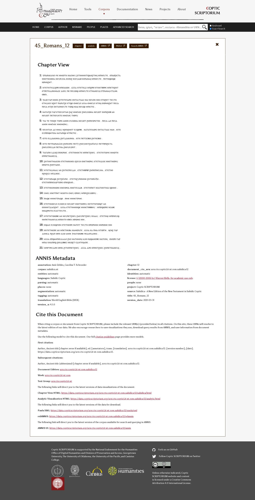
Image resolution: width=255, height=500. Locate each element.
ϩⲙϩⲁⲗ (46, 173)
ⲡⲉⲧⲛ (111, 87)
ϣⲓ (84, 106)
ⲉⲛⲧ (74, 99)
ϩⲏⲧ (116, 87)
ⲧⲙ (51, 87)
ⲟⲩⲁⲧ (56, 210)
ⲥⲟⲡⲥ (70, 143)
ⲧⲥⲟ (104, 239)
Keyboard (215, 25)
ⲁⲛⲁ (88, 78)
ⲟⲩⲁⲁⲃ (78, 78)
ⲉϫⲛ (78, 242)
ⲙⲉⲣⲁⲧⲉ (78, 230)
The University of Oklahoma (77, 456)
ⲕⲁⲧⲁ (45, 112)
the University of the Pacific (106, 456)
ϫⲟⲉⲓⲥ (57, 173)
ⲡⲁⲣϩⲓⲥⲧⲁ (116, 75)
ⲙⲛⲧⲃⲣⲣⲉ (102, 87)
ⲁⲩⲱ (63, 233)
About (182, 9)
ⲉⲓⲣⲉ (54, 230)
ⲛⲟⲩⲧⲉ (104, 75)
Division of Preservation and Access (103, 453)
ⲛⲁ (69, 75)
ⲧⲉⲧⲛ (47, 87)
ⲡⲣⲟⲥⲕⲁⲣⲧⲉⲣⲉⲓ (56, 182)
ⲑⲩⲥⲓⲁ (62, 78)
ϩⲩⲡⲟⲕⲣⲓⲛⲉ (61, 152)
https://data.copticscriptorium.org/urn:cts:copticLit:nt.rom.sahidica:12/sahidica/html (106, 393)
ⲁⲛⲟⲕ (68, 233)
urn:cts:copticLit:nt (61, 381)
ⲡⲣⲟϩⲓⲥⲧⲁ (107, 143)
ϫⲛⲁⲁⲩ (54, 170)
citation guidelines (105, 336)
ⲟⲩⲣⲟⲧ (72, 147)
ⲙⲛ (51, 198)
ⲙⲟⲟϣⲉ (76, 207)
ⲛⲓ (44, 207)
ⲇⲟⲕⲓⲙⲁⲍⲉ (55, 91)
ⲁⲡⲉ (86, 242)
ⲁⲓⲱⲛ (66, 87)
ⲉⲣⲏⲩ (64, 124)
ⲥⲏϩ (111, 230)
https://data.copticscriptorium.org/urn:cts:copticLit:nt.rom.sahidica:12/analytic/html (115, 398)
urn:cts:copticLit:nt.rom (57, 375)
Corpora (104, 9)
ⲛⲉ (62, 187)
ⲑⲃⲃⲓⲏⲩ (91, 207)
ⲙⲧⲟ (64, 219)
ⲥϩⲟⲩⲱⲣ (90, 193)
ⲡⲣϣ (54, 242)
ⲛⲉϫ (47, 233)
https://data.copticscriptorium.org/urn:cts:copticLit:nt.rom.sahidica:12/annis (90, 428)
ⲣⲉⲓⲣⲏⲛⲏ (94, 224)
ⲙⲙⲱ (61, 75)
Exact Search (217, 28)
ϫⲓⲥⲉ (48, 103)
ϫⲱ (46, 99)
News (148, 9)
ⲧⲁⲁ (81, 99)
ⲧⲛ (65, 75)
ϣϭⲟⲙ (58, 224)
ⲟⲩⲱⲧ (98, 112)
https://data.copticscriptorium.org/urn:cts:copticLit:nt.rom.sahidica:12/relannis (91, 416)
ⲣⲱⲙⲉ (77, 219)
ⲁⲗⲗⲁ (74, 87)
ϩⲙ (88, 120)
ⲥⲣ (84, 78)
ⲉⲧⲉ (58, 112)
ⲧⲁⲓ (44, 120)
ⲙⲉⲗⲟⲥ (78, 112)
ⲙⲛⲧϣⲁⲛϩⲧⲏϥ (90, 75)
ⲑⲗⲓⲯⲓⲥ (95, 179)
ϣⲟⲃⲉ (79, 129)
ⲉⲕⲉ (111, 239)
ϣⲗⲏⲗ (70, 182)
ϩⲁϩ (71, 112)
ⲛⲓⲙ (98, 99)
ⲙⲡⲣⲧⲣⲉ (48, 247)
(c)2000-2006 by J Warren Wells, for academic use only (164, 278)
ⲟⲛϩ (70, 78)
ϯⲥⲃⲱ (88, 138)
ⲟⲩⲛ (53, 224)
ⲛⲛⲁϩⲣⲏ (46, 210)
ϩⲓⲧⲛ (78, 75)
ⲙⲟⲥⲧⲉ (78, 152)
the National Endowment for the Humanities (114, 449)
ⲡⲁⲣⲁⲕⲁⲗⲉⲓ (49, 75)
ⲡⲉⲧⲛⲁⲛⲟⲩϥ (51, 156)
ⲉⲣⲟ (76, 193)
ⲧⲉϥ (82, 242)
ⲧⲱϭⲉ (107, 152)
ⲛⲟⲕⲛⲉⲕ (70, 161)
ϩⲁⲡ (53, 233)
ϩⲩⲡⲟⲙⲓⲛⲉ (81, 179)
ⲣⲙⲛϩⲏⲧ (47, 82)
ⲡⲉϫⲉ (87, 233)
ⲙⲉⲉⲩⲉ (78, 103)
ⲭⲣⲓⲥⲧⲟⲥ (96, 120)
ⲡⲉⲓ (62, 87)
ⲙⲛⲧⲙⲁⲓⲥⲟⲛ (54, 161)
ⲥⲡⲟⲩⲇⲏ (51, 147)
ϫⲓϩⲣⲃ (56, 87)
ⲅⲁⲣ (50, 99)
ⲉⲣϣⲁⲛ (53, 239)
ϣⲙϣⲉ (112, 78)
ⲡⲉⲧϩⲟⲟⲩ (90, 152)
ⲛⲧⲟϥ (98, 103)
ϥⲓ (107, 216)
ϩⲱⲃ (109, 112)
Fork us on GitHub (165, 449)
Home (73, 9)
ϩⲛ (83, 112)
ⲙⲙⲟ (55, 99)
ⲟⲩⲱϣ (75, 91)
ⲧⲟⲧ (78, 224)
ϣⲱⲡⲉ (104, 207)
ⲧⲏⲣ (73, 115)
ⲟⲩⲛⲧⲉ (58, 115)
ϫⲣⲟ (55, 247)
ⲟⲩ (58, 78)
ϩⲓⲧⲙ (66, 247)
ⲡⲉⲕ (59, 239)
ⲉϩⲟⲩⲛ (78, 161)
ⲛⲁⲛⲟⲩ (95, 91)
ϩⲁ (78, 216)
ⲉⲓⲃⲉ (97, 239)
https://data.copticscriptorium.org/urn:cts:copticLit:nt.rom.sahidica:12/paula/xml (94, 410)
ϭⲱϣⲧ (99, 203)
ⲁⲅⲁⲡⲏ (47, 152)
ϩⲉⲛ (66, 129)
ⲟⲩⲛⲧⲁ (63, 112)
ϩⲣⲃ (92, 87)
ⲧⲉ (65, 99)
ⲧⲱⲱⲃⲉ (55, 216)
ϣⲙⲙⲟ (113, 187)
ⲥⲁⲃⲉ (112, 207)
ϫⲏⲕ (115, 91)
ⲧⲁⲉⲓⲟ (57, 164)
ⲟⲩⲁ (117, 103)
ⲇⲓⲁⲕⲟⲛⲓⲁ (55, 138)
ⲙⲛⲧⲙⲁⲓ (105, 187)
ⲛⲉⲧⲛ (46, 78)
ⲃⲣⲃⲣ (86, 170)
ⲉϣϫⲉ (47, 224)
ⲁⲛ (113, 112)
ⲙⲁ (96, 230)
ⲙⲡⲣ (83, 193)
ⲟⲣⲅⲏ (103, 230)
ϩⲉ (65, 103)
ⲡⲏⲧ (93, 187)
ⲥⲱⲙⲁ (52, 78)
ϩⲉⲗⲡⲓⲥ (64, 179)
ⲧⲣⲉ (45, 91)
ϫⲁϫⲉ (64, 239)
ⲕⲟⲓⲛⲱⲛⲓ (55, 187)
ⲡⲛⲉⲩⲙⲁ (99, 170)
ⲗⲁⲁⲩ (95, 216)
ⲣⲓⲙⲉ (67, 198)
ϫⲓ (85, 87)
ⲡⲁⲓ (45, 242)
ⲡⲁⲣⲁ (60, 103)
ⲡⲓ (106, 112)
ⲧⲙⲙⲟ (78, 239)
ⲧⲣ (103, 91)
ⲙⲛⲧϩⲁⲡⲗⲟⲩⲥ (91, 143)
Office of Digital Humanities (66, 453)
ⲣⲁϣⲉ (53, 179)
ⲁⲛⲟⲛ (66, 120)
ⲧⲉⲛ (52, 120)
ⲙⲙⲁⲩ (59, 129)
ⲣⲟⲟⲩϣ (115, 216)
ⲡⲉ (68, 91)
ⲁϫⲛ (53, 152)
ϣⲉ (71, 103)
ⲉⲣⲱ (44, 164)
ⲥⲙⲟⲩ (46, 193)
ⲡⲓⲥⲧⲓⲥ (91, 106)
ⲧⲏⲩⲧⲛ (113, 99)
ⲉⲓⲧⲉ (118, 129)
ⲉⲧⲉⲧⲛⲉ (66, 224)
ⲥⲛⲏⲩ (73, 75)
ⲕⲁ (91, 230)
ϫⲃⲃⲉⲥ (64, 242)
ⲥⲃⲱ (99, 138)
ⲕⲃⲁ (69, 230)
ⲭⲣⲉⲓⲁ (66, 187)
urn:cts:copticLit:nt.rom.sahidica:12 (78, 369)
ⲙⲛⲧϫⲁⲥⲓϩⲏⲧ (52, 207)
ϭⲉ (57, 75)
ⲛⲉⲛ (60, 124)
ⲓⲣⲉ (71, 224)
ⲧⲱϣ (70, 106)
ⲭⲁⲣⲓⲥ (69, 99)
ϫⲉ (62, 91)
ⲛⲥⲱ (62, 193)
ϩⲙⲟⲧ (70, 129)
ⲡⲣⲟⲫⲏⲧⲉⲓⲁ (50, 133)
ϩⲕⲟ (69, 239)
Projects (165, 9)
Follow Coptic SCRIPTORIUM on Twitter (176, 456)
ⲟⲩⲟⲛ (93, 99)
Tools (87, 9)
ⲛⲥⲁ (97, 187)
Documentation (127, 9)
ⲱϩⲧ (72, 242)
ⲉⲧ (106, 78)
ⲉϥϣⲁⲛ (91, 239)
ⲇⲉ (109, 120)
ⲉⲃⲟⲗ (44, 94)
